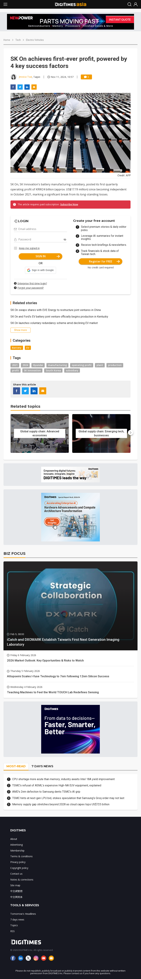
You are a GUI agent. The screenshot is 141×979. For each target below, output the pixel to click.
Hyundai (38, 365)
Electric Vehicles (35, 40)
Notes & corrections (21, 879)
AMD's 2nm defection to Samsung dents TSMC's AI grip (46, 791)
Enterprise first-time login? (32, 283)
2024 (25, 365)
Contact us (16, 873)
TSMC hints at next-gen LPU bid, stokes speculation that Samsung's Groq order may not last (68, 798)
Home (6, 40)
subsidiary (72, 370)
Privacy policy (17, 862)
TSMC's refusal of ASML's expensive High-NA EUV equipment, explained (56, 785)
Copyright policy (19, 868)
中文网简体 (16, 897)
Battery (16, 347)
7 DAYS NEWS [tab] (42, 766)
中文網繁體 (16, 891)
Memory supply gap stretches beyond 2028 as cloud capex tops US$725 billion (60, 804)
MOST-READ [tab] (16, 766)
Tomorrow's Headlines (23, 913)
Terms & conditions (21, 856)
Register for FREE (104, 261)
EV (27, 347)
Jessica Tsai (25, 76)
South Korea (53, 370)
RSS (12, 931)
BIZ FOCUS (14, 553)
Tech (18, 40)
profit (15, 370)
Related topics (25, 406)
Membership (17, 850)
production (115, 365)
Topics (14, 925)
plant (100, 365)
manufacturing (57, 365)
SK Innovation (32, 370)
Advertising (16, 844)
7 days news (17, 919)
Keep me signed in (29, 248)
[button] (40, 270)
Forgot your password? (30, 287)
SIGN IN (48, 256)
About (13, 839)
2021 (15, 365)
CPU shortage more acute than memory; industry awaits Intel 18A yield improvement (63, 779)
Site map (15, 885)
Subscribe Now (69, 204)
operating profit (82, 365)
